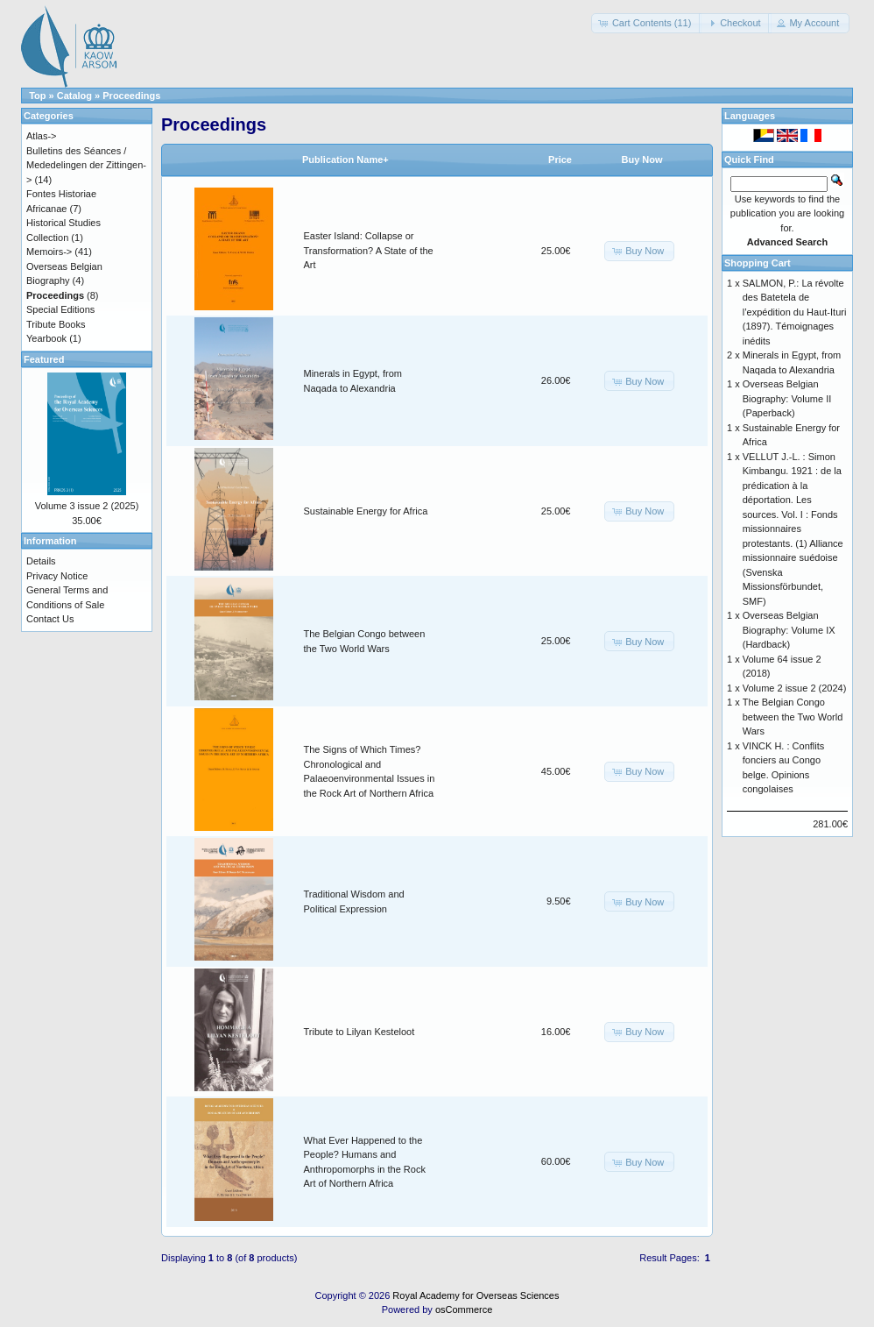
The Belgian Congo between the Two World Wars (793, 716)
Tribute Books (55, 324)
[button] (646, 23)
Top (37, 95)
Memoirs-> (49, 251)
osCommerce (463, 1309)
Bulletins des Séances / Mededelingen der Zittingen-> (86, 165)
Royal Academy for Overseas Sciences (475, 1295)
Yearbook (46, 338)
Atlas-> (41, 136)
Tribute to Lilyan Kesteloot (359, 1031)
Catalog (74, 95)
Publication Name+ (345, 159)
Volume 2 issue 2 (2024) (795, 688)
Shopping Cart (757, 263)
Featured (44, 359)
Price (560, 159)
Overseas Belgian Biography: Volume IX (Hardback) (789, 629)
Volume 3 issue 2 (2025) (87, 505)
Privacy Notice (57, 576)
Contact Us (50, 619)
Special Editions (60, 309)
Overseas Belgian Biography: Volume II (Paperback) (787, 398)
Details (41, 561)
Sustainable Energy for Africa (366, 511)
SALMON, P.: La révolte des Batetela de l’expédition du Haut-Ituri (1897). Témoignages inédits (795, 312)
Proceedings (131, 95)
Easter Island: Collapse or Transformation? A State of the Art (368, 250)
